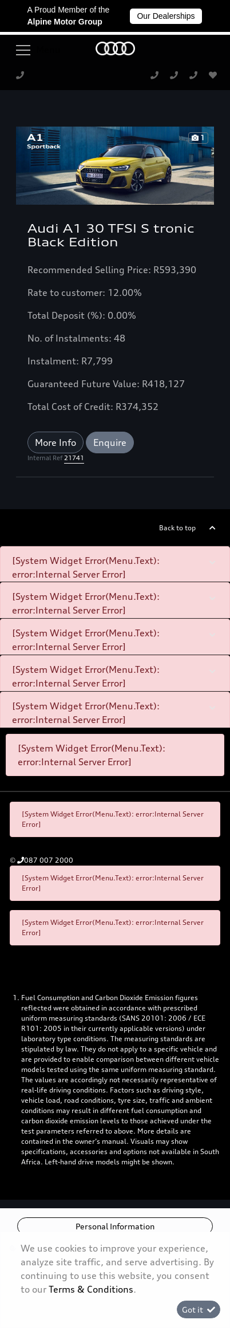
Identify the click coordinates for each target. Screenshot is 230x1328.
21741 (74, 458)
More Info (55, 442)
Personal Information (115, 1226)
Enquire (109, 442)
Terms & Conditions (91, 1289)
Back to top (177, 527)
